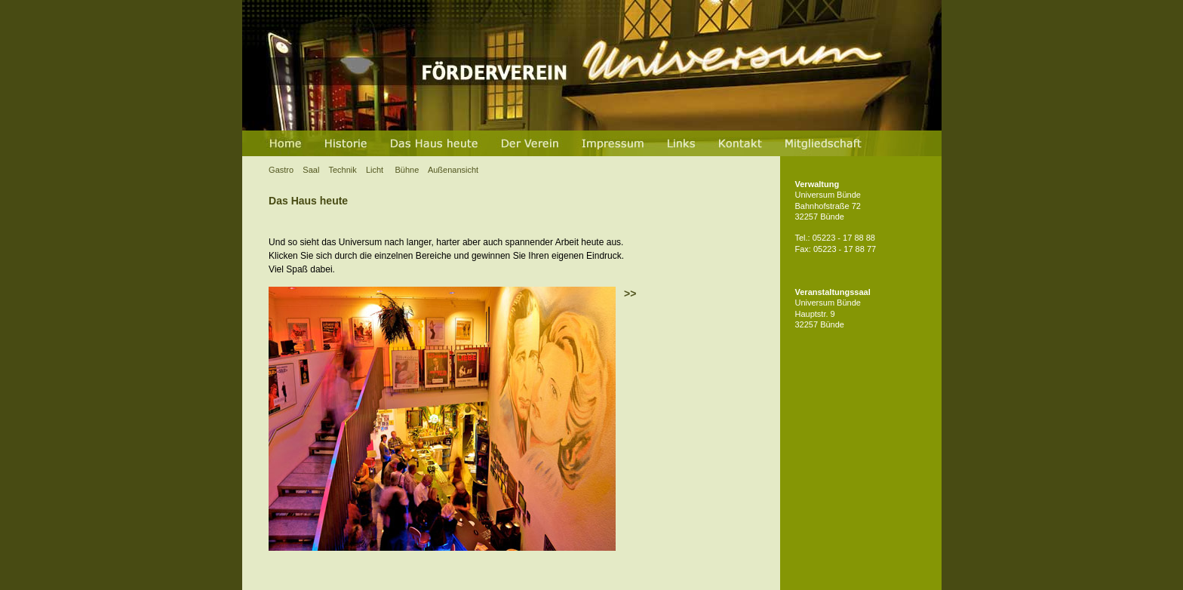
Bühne (411, 169)
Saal (312, 169)
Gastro (281, 169)
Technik (343, 169)
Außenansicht (453, 169)
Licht (376, 169)
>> (630, 293)
